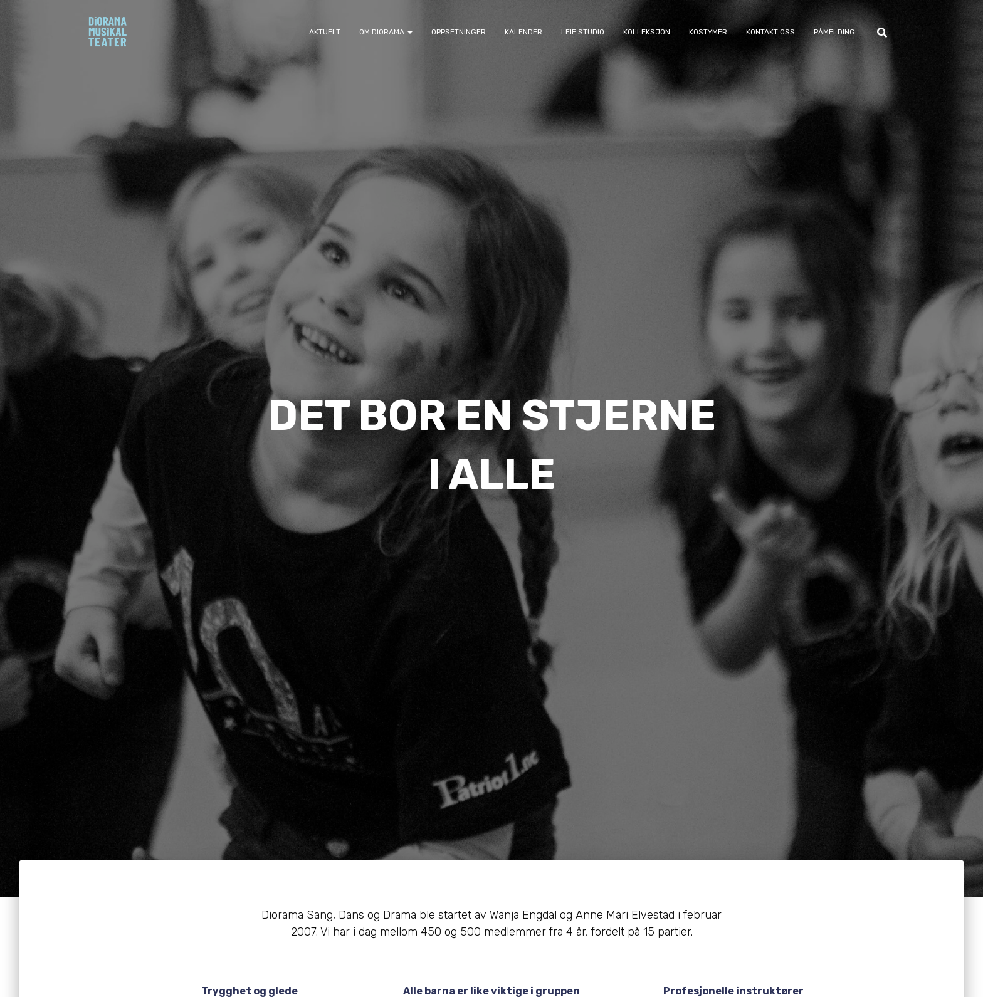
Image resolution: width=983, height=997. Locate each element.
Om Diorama (386, 32)
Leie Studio (582, 32)
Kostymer (708, 32)
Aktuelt (324, 32)
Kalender (523, 32)
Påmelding (834, 32)
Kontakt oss (770, 32)
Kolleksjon (646, 32)
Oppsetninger (458, 32)
